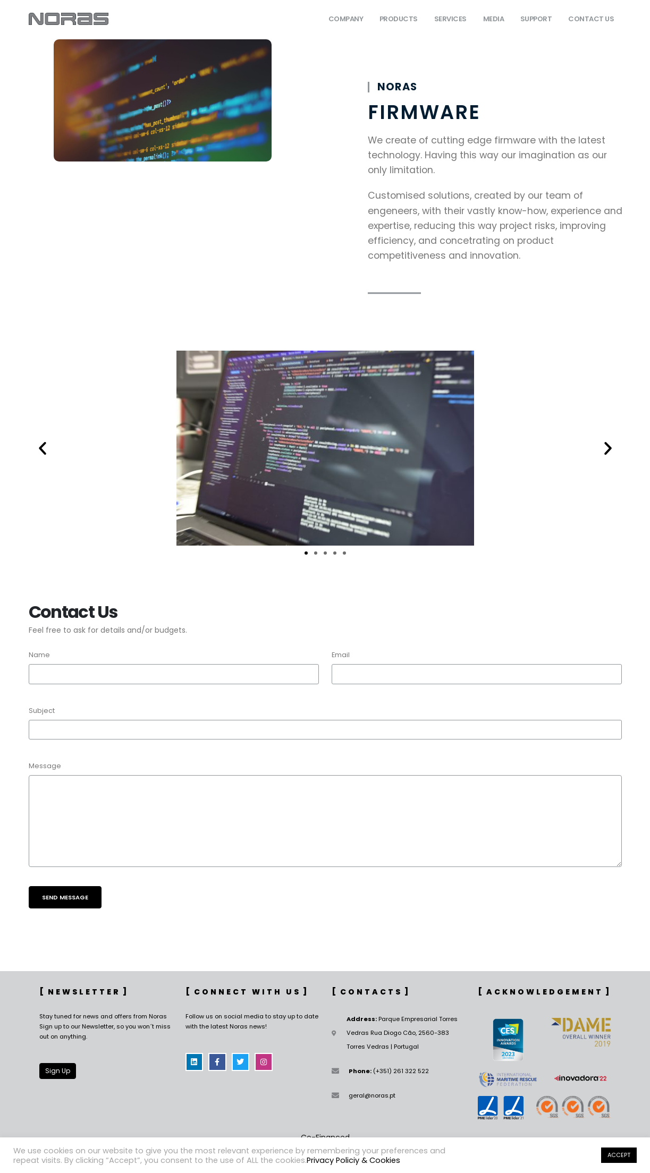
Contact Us (591, 19)
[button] (42, 448)
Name (39, 654)
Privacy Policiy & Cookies (353, 1160)
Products (398, 19)
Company (346, 19)
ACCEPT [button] (618, 1155)
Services (450, 19)
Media (493, 19)
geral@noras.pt (372, 1095)
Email (341, 654)
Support (536, 19)
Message (45, 765)
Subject (42, 710)
